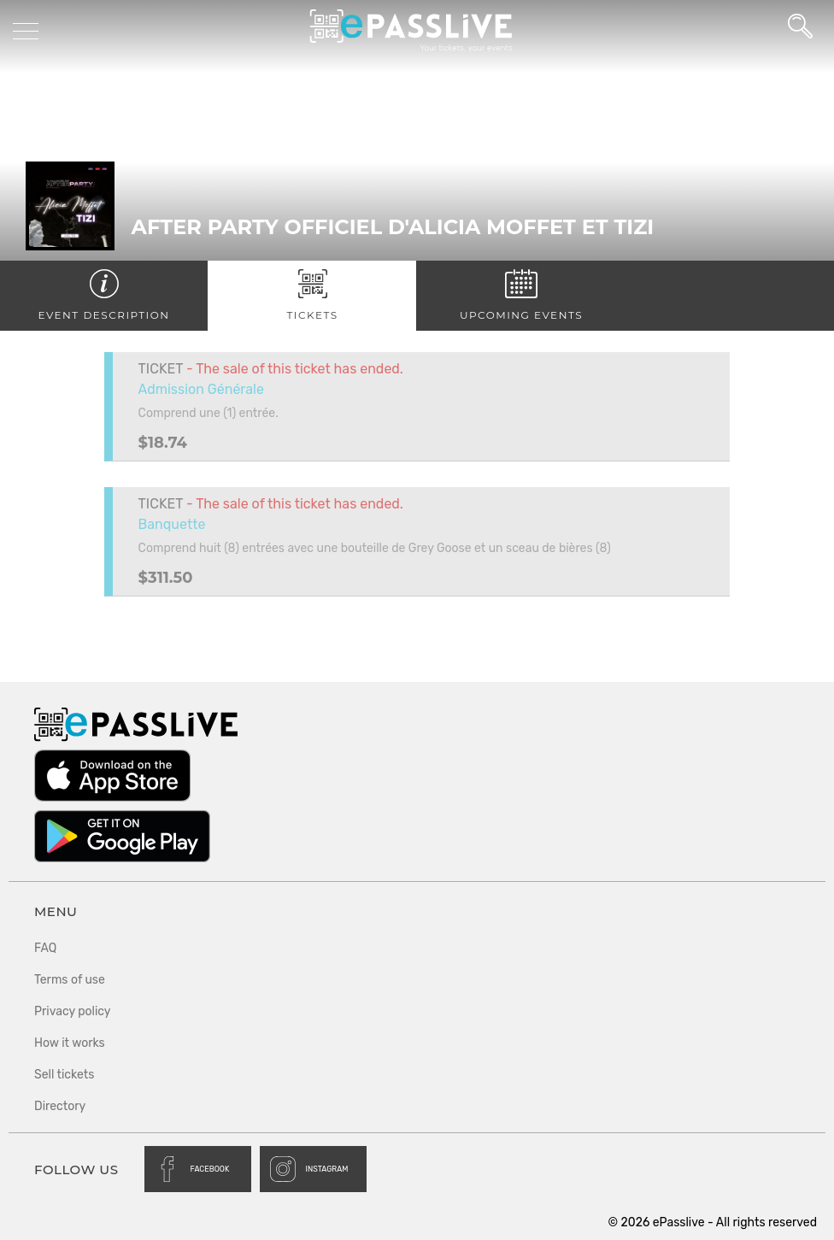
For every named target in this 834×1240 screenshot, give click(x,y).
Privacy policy (72, 1011)
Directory (59, 1106)
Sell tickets (64, 1074)
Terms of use (69, 980)
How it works (69, 1043)
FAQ (45, 948)
